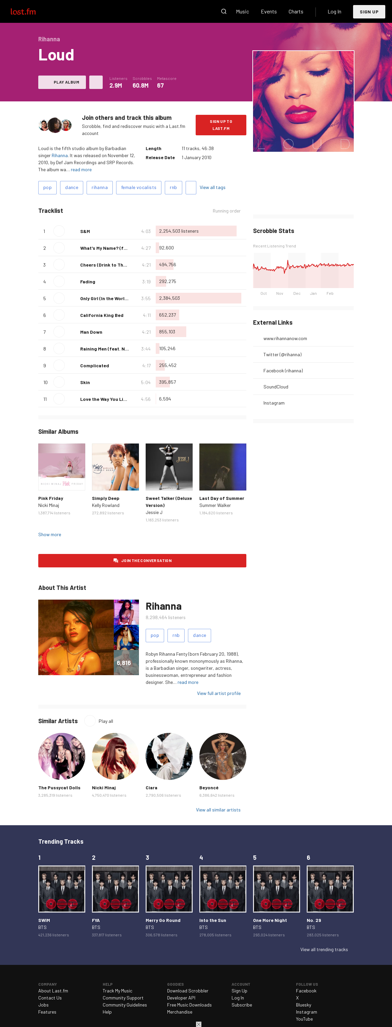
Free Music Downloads (189, 1005)
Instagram (274, 403)
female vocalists (138, 187)
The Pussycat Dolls (59, 787)
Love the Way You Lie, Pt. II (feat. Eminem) (126, 399)
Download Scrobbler (187, 990)
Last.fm (31, 11)
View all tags (213, 187)
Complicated (94, 365)
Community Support (123, 997)
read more (81, 169)
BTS (42, 927)
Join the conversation (146, 560)
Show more (49, 534)
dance (71, 187)
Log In (334, 11)
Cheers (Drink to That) (105, 265)
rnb (173, 187)
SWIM (44, 920)
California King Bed (102, 315)
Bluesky (303, 1005)
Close (198, 1024)
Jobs (43, 1005)
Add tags (191, 187)
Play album (66, 82)
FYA (96, 920)
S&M (85, 231)
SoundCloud (275, 386)
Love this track (72, 231)
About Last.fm (53, 990)
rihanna (100, 187)
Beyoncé (208, 787)
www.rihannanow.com (285, 338)
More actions (96, 82)
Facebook (306, 990)
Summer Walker (215, 505)
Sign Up (369, 11)
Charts (296, 11)
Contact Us (50, 997)
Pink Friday (50, 498)
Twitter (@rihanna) (282, 354)
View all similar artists (218, 809)
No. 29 (314, 920)
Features (47, 1012)
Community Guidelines (125, 1005)
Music (242, 11)
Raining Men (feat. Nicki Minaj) (113, 349)
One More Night (270, 920)
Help (107, 1012)
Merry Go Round (163, 920)
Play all (106, 721)
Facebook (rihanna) (283, 370)
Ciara (151, 787)
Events (269, 11)
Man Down (91, 332)
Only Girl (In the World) (104, 298)
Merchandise (179, 1012)
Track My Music (117, 990)
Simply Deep (105, 498)
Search (223, 11)
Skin (85, 382)
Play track (59, 231)
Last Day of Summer (221, 498)
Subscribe (242, 1005)
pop (47, 187)
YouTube (304, 1019)
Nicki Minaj (48, 505)
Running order (227, 210)
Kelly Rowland (105, 505)
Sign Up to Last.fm (221, 125)
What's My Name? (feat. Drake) (114, 248)
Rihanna (60, 155)
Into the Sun (212, 920)
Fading (87, 281)
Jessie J (154, 512)
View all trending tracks (324, 949)
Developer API (181, 997)
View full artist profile (219, 693)
